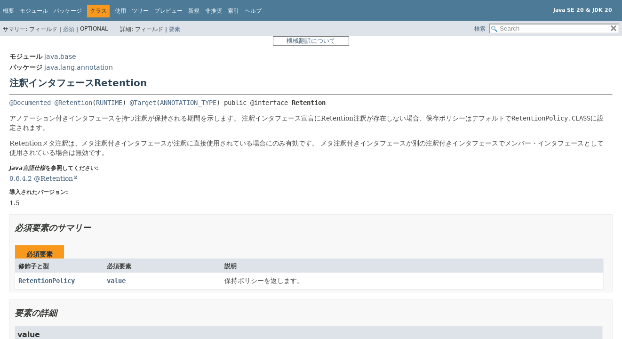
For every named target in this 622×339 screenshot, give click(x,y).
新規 (193, 11)
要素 (174, 29)
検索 (480, 28)
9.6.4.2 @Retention (41, 178)
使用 (120, 11)
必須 (68, 29)
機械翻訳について (311, 40)
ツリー (140, 11)
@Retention (73, 102)
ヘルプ (253, 11)
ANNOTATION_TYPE (188, 102)
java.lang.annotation (78, 67)
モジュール (34, 11)
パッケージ (68, 11)
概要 (8, 11)
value (116, 280)
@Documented (30, 102)
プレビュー (168, 11)
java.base (60, 56)
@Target (143, 102)
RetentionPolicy (46, 280)
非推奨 (213, 11)
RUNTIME (109, 102)
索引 (233, 11)
